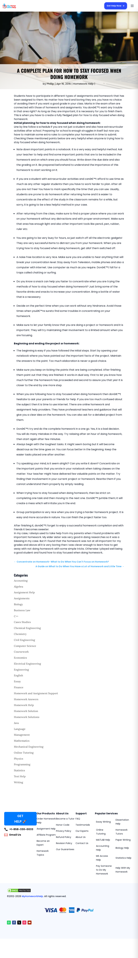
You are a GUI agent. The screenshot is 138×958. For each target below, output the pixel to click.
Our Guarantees (65, 849)
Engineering (21, 669)
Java (16, 723)
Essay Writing (103, 821)
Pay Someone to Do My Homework (104, 869)
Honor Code (62, 824)
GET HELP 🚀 (20, 819)
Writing (18, 782)
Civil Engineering (24, 640)
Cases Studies (22, 622)
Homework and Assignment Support (36, 693)
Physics (18, 758)
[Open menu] (132, 6)
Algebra (18, 586)
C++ (16, 616)
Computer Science (25, 645)
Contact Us (82, 843)
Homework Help (83, 84)
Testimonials (83, 824)
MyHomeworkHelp (32, 896)
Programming (22, 764)
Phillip (50, 84)
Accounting (21, 580)
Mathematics (22, 740)
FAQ (78, 818)
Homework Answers (26, 699)
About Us (81, 837)
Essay (17, 681)
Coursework (21, 651)
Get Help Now (115, 5)
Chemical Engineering (27, 628)
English (18, 675)
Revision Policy (64, 843)
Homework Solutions (26, 717)
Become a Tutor (65, 818)
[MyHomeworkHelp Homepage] (15, 5)
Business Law (22, 610)
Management (22, 734)
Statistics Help (123, 857)
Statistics (19, 770)
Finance (18, 687)
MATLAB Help (103, 839)
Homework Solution (26, 711)
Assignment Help (24, 592)
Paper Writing (123, 839)
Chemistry (20, 634)
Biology (18, 604)
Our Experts (82, 831)
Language (20, 729)
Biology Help (122, 847)
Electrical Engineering (27, 663)
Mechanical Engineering (28, 746)
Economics (20, 657)
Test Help (20, 776)
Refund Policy (63, 837)
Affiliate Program (46, 834)
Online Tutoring (24, 752)
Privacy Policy (63, 831)
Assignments (22, 598)
